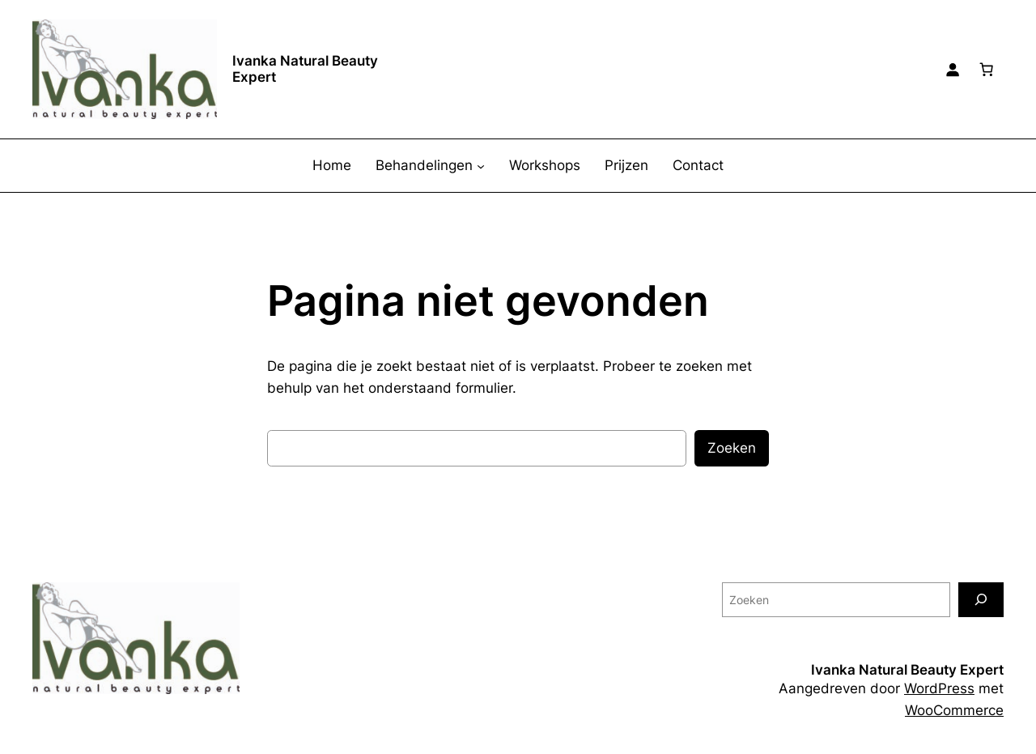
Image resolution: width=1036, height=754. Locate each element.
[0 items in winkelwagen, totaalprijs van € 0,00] (987, 70)
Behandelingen (424, 165)
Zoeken (731, 448)
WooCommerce (954, 710)
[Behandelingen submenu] (481, 166)
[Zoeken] (981, 599)
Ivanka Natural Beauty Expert (305, 68)
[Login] (953, 70)
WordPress (939, 688)
